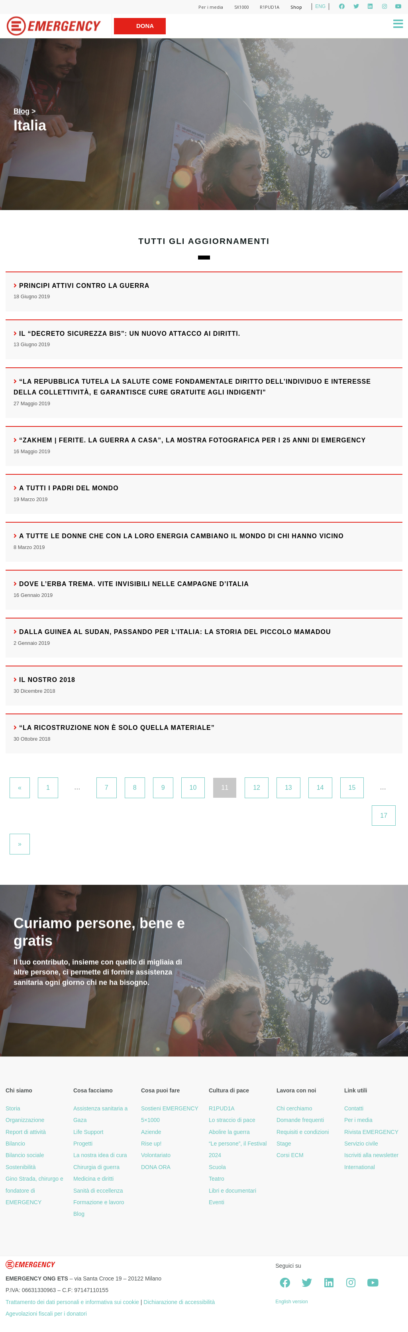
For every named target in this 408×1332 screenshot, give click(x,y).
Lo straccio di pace (232, 1120)
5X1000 (241, 7)
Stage (284, 1143)
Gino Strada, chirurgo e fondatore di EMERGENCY (34, 1190)
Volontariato (156, 1155)
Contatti (353, 1108)
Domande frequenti (300, 1120)
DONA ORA (156, 1167)
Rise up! (151, 1143)
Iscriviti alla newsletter (371, 1155)
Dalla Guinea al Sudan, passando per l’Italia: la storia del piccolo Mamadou (175, 631)
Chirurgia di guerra (96, 1167)
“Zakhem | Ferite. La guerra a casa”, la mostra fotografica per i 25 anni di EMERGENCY (192, 440)
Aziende (151, 1132)
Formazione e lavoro (98, 1202)
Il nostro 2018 (47, 679)
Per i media (210, 7)
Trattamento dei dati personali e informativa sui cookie (72, 1302)
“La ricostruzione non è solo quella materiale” (117, 727)
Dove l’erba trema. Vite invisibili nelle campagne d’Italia (134, 584)
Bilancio (15, 1143)
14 (320, 787)
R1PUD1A (269, 7)
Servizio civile (361, 1143)
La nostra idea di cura (100, 1155)
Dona (145, 25)
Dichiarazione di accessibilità (179, 1302)
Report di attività (26, 1132)
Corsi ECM (290, 1155)
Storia (13, 1108)
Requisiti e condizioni (303, 1132)
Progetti (82, 1143)
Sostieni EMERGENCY (169, 1108)
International (359, 1167)
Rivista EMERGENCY (371, 1132)
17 (383, 815)
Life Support (88, 1132)
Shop (296, 7)
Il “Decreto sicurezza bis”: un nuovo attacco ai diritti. (129, 333)
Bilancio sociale (25, 1155)
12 (256, 787)
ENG (320, 6)
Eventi (216, 1202)
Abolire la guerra (229, 1132)
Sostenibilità (21, 1167)
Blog (21, 111)
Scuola (217, 1167)
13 (288, 787)
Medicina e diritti (93, 1178)
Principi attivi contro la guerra (84, 285)
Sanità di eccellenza (98, 1190)
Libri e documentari (232, 1190)
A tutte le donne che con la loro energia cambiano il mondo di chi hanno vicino (181, 536)
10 (193, 787)
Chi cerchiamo (294, 1108)
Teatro (216, 1178)
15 (352, 787)
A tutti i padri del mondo (69, 488)
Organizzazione (25, 1120)
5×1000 (150, 1120)
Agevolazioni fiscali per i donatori (46, 1313)
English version (291, 1301)
